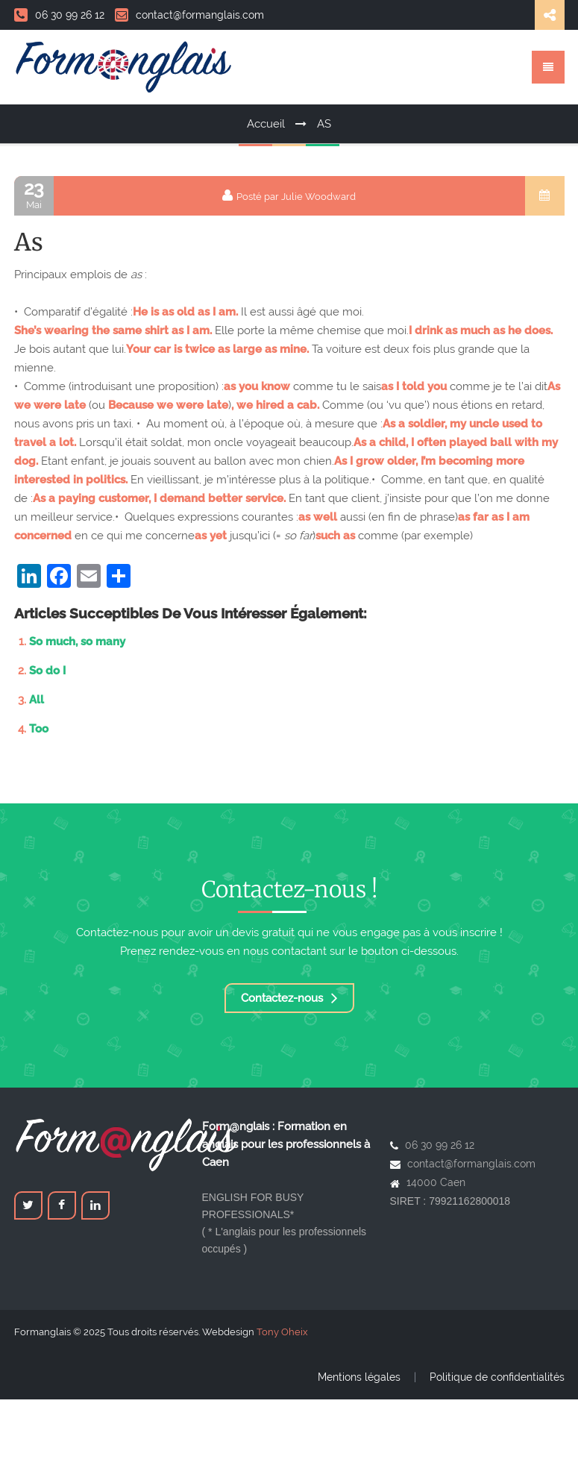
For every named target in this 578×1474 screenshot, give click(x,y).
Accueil (266, 124)
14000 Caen (435, 1182)
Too (38, 729)
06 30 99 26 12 (59, 15)
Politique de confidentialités (497, 1377)
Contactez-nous (289, 998)
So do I (47, 670)
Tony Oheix (282, 1331)
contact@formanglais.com (189, 15)
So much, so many (77, 641)
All (36, 699)
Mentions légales (359, 1377)
